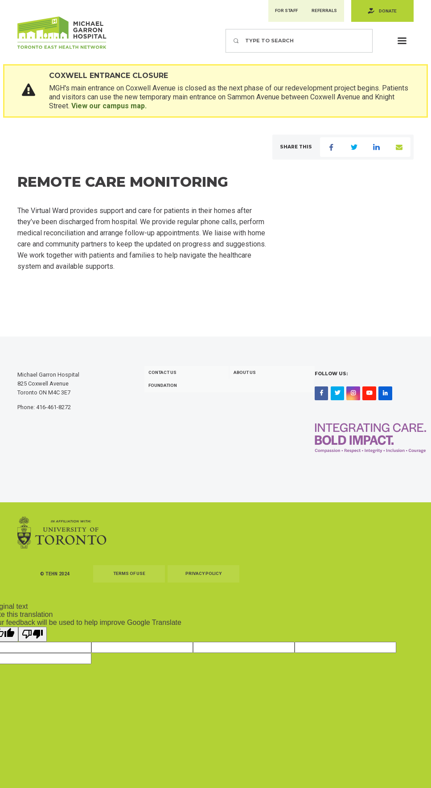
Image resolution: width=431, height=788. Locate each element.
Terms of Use (129, 577)
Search (225, 29)
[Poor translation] (32, 637)
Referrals (322, 11)
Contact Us (163, 376)
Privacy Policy (204, 577)
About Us (246, 376)
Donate (387, 11)
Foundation (163, 389)
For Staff (282, 11)
